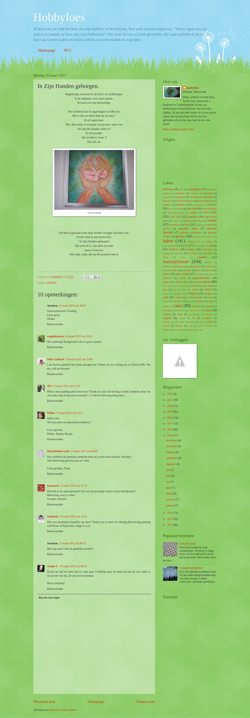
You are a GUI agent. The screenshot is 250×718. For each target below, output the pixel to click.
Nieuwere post (44, 701)
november (172, 446)
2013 (170, 518)
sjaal (165, 297)
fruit (186, 224)
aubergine (180, 193)
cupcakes (193, 216)
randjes (191, 282)
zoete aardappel (205, 325)
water (191, 322)
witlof (210, 322)
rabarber (178, 282)
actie (181, 189)
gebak (210, 224)
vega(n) (167, 318)
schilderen (178, 293)
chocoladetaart (209, 208)
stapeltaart (199, 301)
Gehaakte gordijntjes (190, 567)
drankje (175, 221)
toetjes (207, 310)
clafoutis (181, 212)
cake (179, 208)
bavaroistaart (196, 197)
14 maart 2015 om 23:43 (73, 516)
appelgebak (194, 189)
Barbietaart (179, 197)
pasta (198, 270)
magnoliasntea (55, 336)
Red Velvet (168, 286)
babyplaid (194, 193)
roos (175, 289)
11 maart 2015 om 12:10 (66, 386)
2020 (170, 405)
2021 (170, 399)
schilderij (51, 282)
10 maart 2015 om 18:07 (72, 305)
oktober (170, 452)
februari (171, 499)
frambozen (174, 224)
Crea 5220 (210, 212)
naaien (166, 266)
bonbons (167, 204)
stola (210, 301)
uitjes (180, 314)
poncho (182, 278)
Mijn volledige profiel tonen (178, 129)
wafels (182, 322)
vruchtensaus (169, 322)
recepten (204, 282)
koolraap (192, 253)
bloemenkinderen (185, 200)
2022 (170, 394)
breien (213, 204)
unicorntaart (194, 314)
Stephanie (53, 516)
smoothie (198, 297)
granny (180, 236)
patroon (209, 270)
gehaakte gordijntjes (191, 232)
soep (210, 297)
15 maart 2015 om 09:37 (72, 543)
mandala (202, 257)
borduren (181, 204)
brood (171, 208)
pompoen (167, 278)
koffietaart (207, 249)
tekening (209, 306)
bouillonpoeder (199, 205)
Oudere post (145, 701)
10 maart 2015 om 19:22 (78, 336)
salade (207, 289)
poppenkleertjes (201, 277)
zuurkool (167, 329)
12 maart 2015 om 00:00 (83, 451)
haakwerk (209, 236)
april (169, 487)
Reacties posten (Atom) (63, 709)
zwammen (178, 329)
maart (169, 493)
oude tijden (172, 270)
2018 (170, 417)
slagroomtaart (182, 297)
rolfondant (197, 285)
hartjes (209, 241)
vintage (182, 318)
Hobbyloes (59, 17)
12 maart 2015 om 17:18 (73, 485)
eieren (200, 220)
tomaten (167, 314)
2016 (170, 429)
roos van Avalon (190, 289)
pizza (211, 274)
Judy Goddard (55, 359)
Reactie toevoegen (49, 597)
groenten (197, 236)
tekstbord (180, 310)
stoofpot (166, 306)
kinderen (174, 249)
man (183, 257)
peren (166, 273)
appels (210, 189)
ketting (213, 245)
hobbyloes (193, 87)
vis (193, 318)
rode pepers (182, 286)
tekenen (196, 306)
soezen (166, 301)
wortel (166, 325)
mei (168, 481)
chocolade (192, 208)
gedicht (166, 228)
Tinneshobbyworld (58, 451)
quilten (166, 282)
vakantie (208, 314)
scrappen (208, 293)
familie (212, 220)
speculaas (177, 301)
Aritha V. (52, 566)
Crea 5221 (175, 216)
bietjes (210, 197)
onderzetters (194, 266)
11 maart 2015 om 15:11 (69, 412)
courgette (193, 212)
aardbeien (168, 189)
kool (181, 253)
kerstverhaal (199, 246)
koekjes (190, 249)
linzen (165, 257)
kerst (185, 245)
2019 (170, 411)
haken (168, 240)
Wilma (51, 412)
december (172, 440)
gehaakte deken (188, 228)
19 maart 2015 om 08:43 (73, 566)
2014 (170, 512)
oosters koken (211, 266)
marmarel (53, 485)
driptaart (187, 220)
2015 (170, 435)
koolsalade (207, 253)
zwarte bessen (193, 329)
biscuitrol (167, 200)
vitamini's (207, 318)
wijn (201, 322)
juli (168, 469)
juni (168, 475)
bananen (166, 197)
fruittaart (199, 225)
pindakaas (199, 274)
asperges (167, 193)
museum (208, 262)
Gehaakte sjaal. (187, 543)
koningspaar (168, 253)
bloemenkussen (205, 200)
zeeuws (179, 325)
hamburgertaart (193, 241)
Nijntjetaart (178, 266)
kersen (174, 245)
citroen (170, 212)
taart (178, 305)
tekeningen (168, 310)
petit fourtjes (183, 273)
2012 (170, 524)
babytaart (208, 193)
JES (49, 386)
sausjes (166, 293)
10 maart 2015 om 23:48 (79, 359)
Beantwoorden (55, 324)
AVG (67, 50)
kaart (165, 246)
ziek (190, 325)
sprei (188, 301)
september (172, 458)
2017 (170, 423)
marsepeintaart (176, 261)
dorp (165, 220)
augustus (171, 464)
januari (170, 505)
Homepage (46, 50)
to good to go (195, 310)
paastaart (186, 270)
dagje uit (208, 216)
